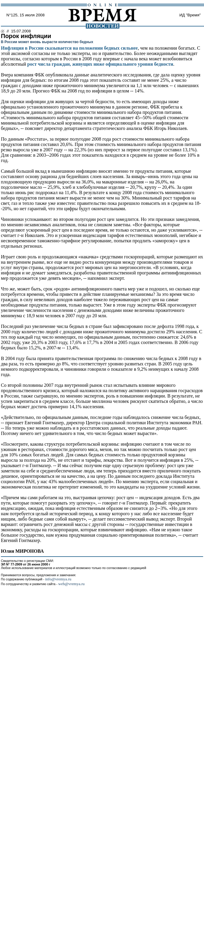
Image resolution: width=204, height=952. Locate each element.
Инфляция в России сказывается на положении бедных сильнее (69, 48)
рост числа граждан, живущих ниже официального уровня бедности (100, 64)
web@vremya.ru (71, 584)
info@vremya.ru (58, 579)
